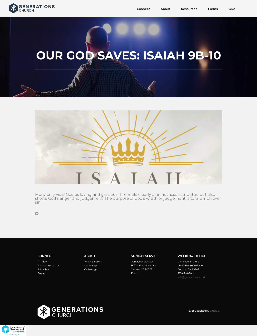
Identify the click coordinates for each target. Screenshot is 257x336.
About (165, 9)
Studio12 (214, 310)
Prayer (41, 273)
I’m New (42, 261)
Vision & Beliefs (93, 261)
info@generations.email (191, 277)
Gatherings (90, 269)
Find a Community (48, 265)
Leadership (90, 265)
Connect (143, 9)
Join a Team (44, 269)
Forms (213, 9)
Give (232, 9)
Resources (189, 9)
